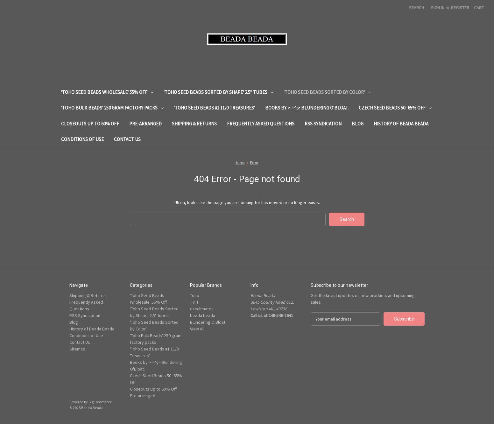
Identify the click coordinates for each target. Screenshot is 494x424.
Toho (194, 295)
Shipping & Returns (194, 124)
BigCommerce (100, 401)
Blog (357, 124)
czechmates (202, 309)
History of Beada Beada (401, 124)
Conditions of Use (82, 139)
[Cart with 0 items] (478, 8)
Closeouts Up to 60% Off (90, 124)
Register (460, 8)
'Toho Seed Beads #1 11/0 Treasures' (214, 108)
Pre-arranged (145, 124)
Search (416, 8)
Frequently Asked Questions (260, 124)
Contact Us (127, 139)
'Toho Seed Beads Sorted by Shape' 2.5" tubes (218, 92)
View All (197, 329)
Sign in (437, 8)
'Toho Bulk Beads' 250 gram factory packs (112, 108)
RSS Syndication (323, 124)
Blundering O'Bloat (207, 322)
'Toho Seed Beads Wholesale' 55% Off (107, 92)
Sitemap (77, 349)
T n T (194, 302)
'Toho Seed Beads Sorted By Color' (327, 92)
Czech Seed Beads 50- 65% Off (395, 108)
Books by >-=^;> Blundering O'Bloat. (307, 108)
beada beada (202, 315)
